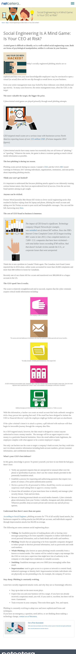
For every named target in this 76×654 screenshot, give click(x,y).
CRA (46, 167)
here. (22, 208)
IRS (61, 167)
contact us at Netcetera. (28, 616)
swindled (33, 230)
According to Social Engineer (14, 516)
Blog (7, 22)
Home (3, 22)
